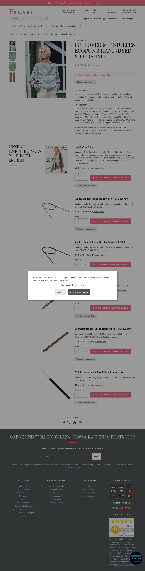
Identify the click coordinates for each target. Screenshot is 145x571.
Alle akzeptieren (79, 292)
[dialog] (72, 285)
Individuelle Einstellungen (72, 285)
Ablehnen (61, 292)
